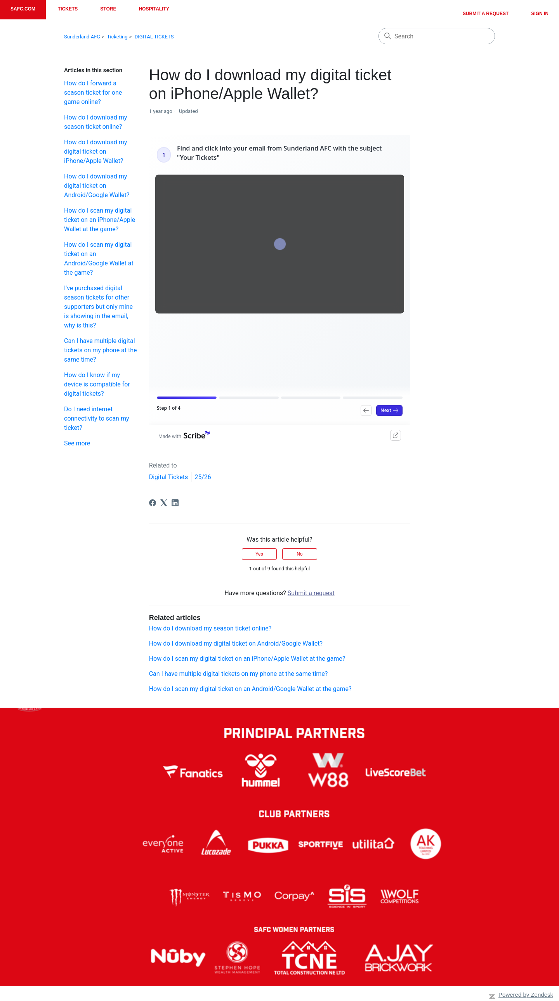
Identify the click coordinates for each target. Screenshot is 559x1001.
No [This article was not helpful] (299, 554)
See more (77, 443)
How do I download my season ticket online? (95, 122)
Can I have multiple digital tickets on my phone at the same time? (100, 350)
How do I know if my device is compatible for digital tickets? (97, 384)
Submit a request (486, 13)
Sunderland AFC (82, 37)
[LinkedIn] (175, 502)
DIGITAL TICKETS (154, 37)
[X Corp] (163, 502)
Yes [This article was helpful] (259, 554)
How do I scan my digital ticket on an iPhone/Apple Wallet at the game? (99, 220)
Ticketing (117, 37)
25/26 (202, 477)
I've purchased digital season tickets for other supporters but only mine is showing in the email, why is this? (98, 306)
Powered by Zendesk (525, 994)
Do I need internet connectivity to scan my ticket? (96, 418)
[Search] (437, 36)
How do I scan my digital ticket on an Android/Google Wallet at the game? (99, 258)
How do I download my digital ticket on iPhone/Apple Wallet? (95, 152)
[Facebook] (152, 502)
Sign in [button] (540, 13)
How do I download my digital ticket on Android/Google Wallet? (96, 186)
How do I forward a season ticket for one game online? (93, 93)
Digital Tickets (168, 477)
